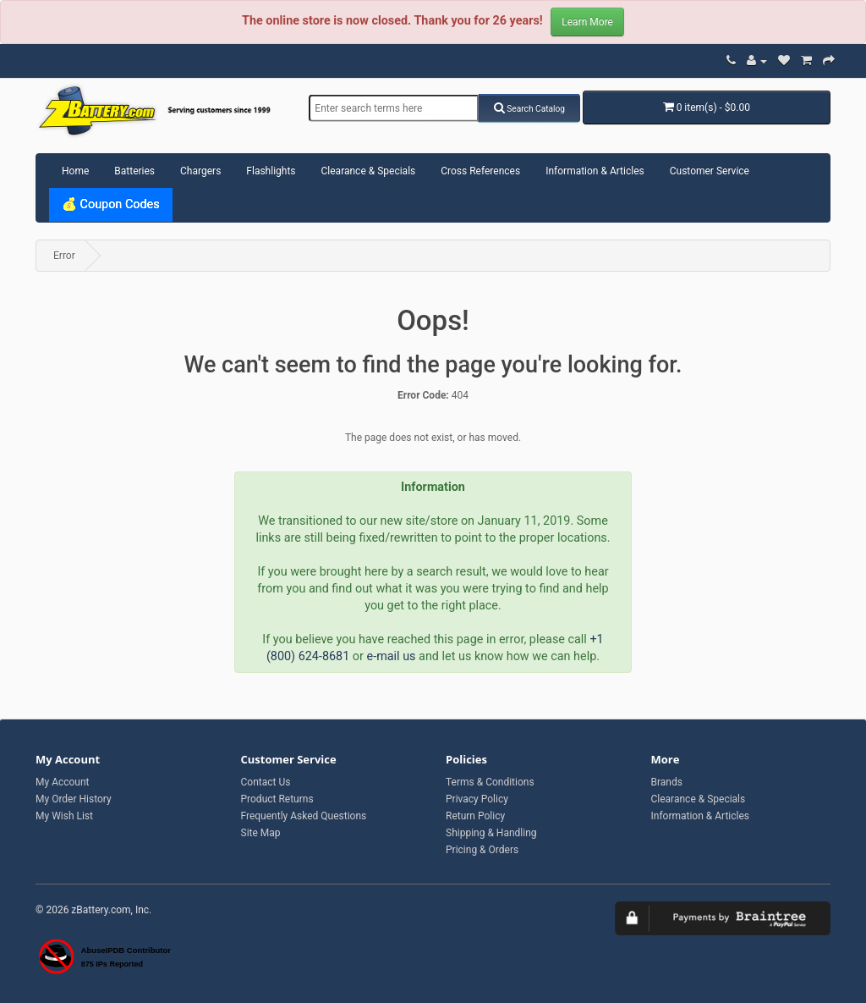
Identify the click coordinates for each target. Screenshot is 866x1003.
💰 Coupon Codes (111, 204)
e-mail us (391, 656)
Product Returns (277, 799)
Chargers (200, 171)
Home (75, 171)
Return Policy (475, 816)
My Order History (74, 799)
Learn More (587, 22)
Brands (666, 782)
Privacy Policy (477, 799)
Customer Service (709, 171)
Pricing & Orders (482, 850)
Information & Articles (594, 171)
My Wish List (64, 816)
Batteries (134, 171)
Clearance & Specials (368, 171)
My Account (63, 782)
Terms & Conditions (490, 782)
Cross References (480, 171)
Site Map (261, 833)
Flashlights (270, 171)
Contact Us (266, 782)
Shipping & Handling (491, 833)
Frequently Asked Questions (304, 816)
